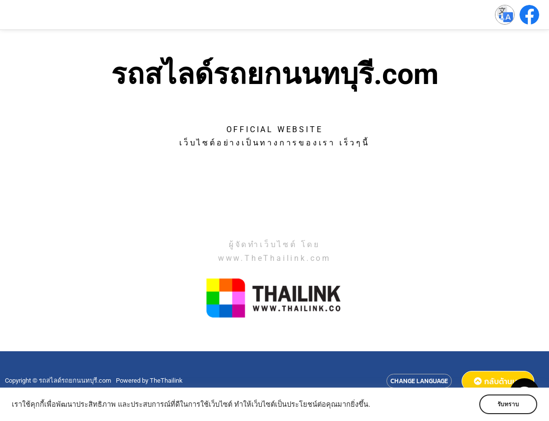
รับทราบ (508, 404)
